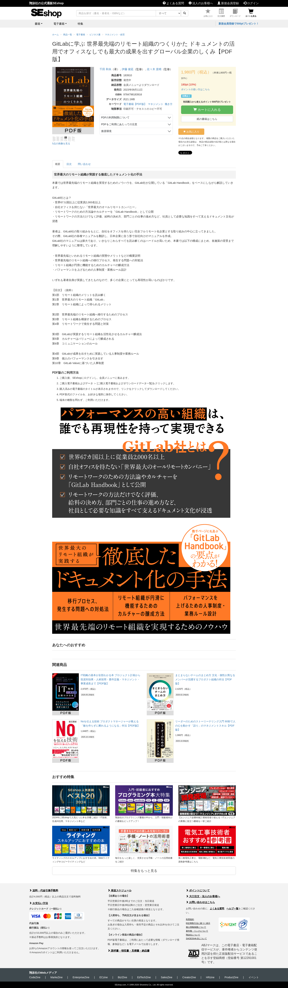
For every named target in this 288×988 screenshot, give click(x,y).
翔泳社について (193, 935)
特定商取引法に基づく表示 (198, 923)
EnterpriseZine (81, 977)
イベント (254, 977)
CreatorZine (189, 977)
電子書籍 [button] (58, 23)
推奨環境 (106, 131)
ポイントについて (198, 890)
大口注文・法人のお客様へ (203, 896)
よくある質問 (173, 3)
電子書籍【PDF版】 (135, 104)
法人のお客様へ (201, 3)
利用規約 (190, 919)
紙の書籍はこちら (207, 118)
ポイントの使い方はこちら (195, 89)
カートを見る (250, 13)
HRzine (210, 977)
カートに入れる (207, 110)
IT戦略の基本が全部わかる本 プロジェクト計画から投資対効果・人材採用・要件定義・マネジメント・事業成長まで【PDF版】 (110, 679)
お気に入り (208, 13)
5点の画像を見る (61, 143)
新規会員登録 (228, 3)
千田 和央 (105, 69)
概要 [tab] (57, 164)
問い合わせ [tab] (84, 164)
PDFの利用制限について (115, 117)
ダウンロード (235, 13)
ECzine (103, 977)
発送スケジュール (120, 890)
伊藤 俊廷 (128, 69)
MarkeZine (57, 977)
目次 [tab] (69, 164)
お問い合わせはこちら (200, 902)
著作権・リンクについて (197, 931)
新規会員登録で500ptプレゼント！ (239, 23)
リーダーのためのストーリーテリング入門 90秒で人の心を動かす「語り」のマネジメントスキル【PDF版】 (205, 725)
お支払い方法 (38, 903)
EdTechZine (144, 977)
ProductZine (231, 977)
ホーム (55, 34)
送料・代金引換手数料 (43, 890)
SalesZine (166, 977)
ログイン (251, 3)
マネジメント (155, 104)
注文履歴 (221, 13)
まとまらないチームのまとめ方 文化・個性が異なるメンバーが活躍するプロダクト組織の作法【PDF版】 (205, 679)
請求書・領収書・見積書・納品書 (129, 950)
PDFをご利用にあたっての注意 (119, 124)
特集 (80, 23)
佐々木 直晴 (154, 69)
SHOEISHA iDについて (196, 938)
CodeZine (34, 977)
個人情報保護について (196, 927)
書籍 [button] (37, 23)
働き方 (168, 104)
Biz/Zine (122, 977)
